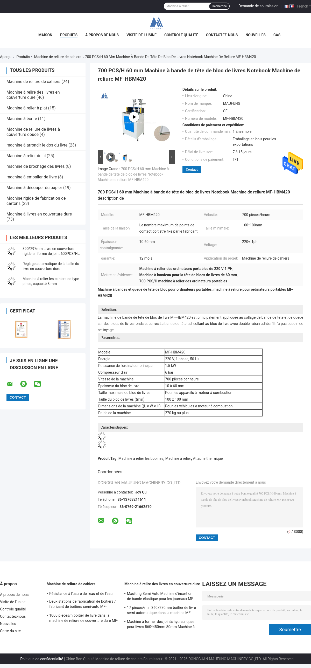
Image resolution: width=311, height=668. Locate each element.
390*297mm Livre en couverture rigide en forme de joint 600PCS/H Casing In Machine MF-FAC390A (50, 254)
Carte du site (10, 631)
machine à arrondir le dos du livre (36, 145)
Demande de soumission (258, 6)
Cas (276, 35)
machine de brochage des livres (35, 166)
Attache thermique (208, 458)
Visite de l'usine (141, 35)
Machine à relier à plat (26, 108)
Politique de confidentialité (41, 659)
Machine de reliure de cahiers (57, 57)
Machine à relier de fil (26, 155)
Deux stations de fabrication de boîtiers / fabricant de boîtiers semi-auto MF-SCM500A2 (82, 604)
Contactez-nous (222, 35)
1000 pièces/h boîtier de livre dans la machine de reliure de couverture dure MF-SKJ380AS (83, 618)
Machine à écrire (21, 118)
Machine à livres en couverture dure (39, 214)
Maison (45, 35)
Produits (68, 35)
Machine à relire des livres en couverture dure (33, 95)
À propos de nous (102, 35)
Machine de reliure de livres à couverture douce (33, 132)
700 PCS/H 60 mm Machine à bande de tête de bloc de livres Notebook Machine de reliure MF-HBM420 (133, 174)
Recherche (219, 6)
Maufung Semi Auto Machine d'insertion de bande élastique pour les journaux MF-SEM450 (160, 597)
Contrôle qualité (181, 35)
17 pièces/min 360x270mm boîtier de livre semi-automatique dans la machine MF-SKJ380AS (161, 611)
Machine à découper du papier (34, 187)
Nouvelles (255, 35)
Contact (192, 169)
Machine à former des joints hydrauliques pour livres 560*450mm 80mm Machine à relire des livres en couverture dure (161, 625)
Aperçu (5, 57)
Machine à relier (178, 458)
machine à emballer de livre (31, 177)
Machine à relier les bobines (141, 458)
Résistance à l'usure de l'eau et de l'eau (80, 594)
